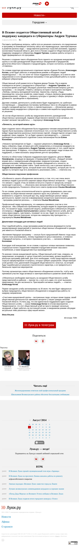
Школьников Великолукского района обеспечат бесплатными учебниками (40, 394)
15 (43, 430)
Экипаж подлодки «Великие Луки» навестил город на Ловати (33, 484)
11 (29, 430)
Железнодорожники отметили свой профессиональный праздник (40, 391)
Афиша (5, 521)
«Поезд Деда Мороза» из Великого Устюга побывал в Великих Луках (36, 494)
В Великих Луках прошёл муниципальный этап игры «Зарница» (34, 471)
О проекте (7, 526)
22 (43, 432)
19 (33, 432)
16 (46, 430)
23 (46, 432)
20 (36, 432)
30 (36, 424)
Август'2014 (39, 420)
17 (49, 430)
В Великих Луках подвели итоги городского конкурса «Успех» (33, 499)
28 (29, 424)
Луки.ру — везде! (39, 449)
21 (39, 432)
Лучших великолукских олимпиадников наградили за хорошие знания (36, 489)
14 (39, 430)
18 (29, 432)
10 (49, 427)
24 (49, 432)
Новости (39, 15)
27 (36, 435)
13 (36, 430)
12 (33, 430)
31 (39, 424)
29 (33, 424)
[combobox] (39, 22)
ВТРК (39, 466)
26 (33, 435)
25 (29, 435)
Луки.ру (57, 536)
